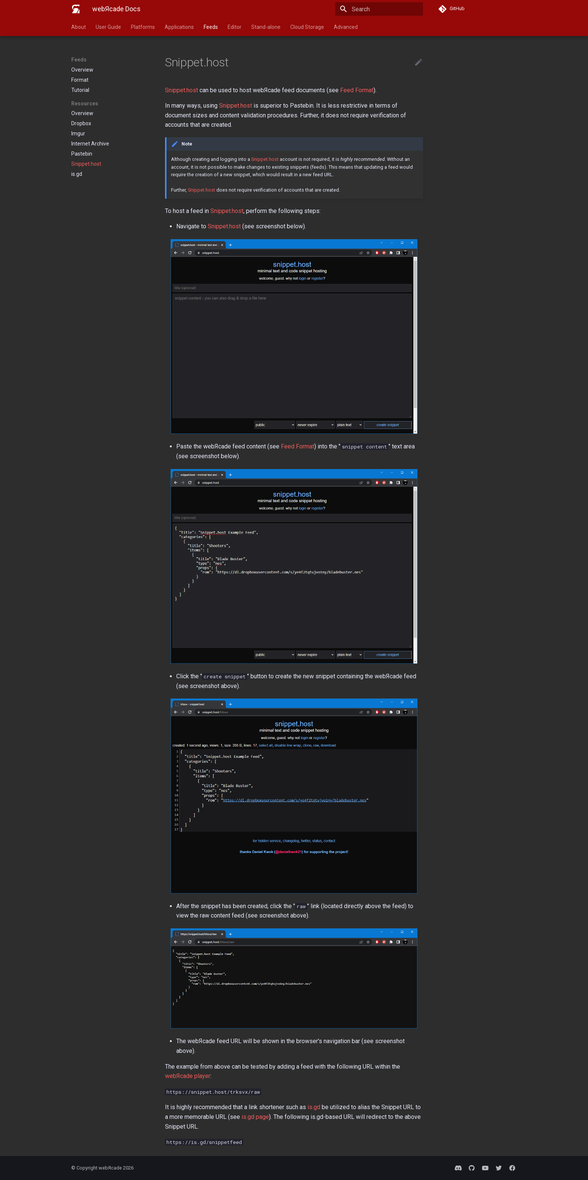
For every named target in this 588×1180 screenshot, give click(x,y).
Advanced (346, 27)
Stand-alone (265, 27)
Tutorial (80, 90)
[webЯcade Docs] (75, 8)
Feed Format (357, 90)
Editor (235, 27)
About (78, 27)
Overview (82, 70)
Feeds (211, 27)
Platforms (143, 27)
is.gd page (255, 1116)
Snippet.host (86, 164)
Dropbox (81, 123)
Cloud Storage (307, 27)
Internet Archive (90, 144)
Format (79, 80)
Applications (179, 27)
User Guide (108, 27)
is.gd (76, 174)
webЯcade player (187, 1076)
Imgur (78, 133)
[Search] (379, 9)
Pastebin (81, 154)
